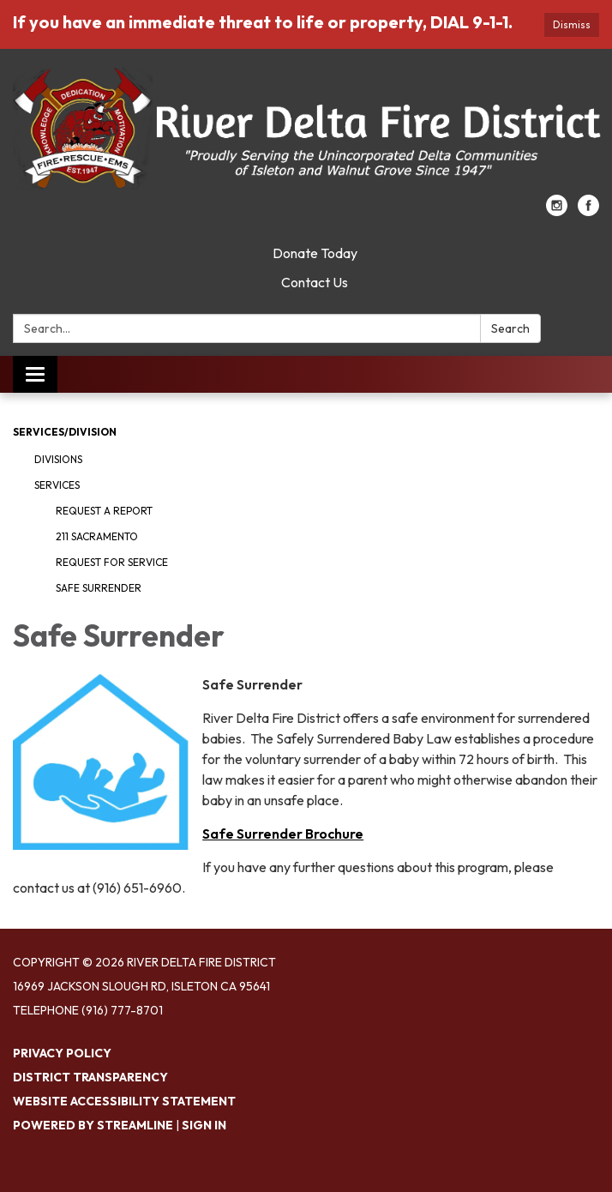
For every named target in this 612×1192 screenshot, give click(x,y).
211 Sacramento (97, 536)
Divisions (58, 459)
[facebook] (588, 211)
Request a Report (104, 510)
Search (510, 328)
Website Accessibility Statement (124, 1101)
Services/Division (65, 431)
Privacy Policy (62, 1053)
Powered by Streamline (93, 1125)
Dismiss (572, 24)
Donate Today (315, 253)
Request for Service (112, 562)
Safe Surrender (98, 587)
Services (57, 485)
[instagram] (556, 211)
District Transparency (90, 1077)
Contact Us (314, 282)
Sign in (204, 1125)
